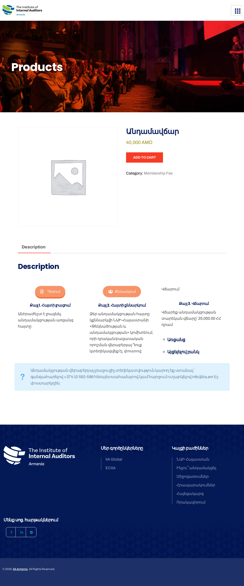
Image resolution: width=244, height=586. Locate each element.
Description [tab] (34, 247)
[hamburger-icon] (236, 10)
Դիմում (50, 291)
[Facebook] (11, 532)
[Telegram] (31, 532)
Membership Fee (158, 173)
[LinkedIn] (21, 532)
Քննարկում (122, 291)
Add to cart (144, 157)
